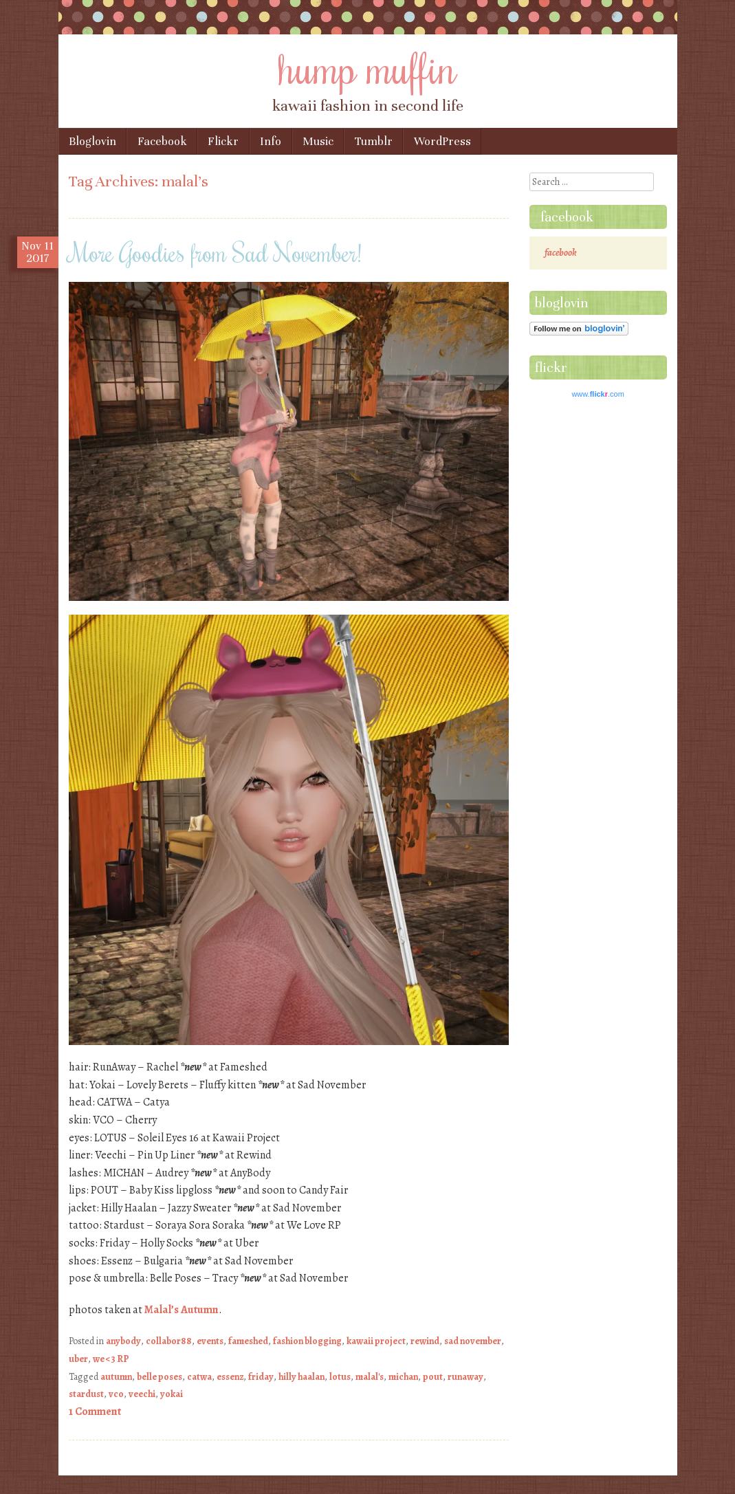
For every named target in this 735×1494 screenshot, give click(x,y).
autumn (116, 1376)
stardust (86, 1393)
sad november (472, 1341)
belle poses (159, 1376)
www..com (597, 394)
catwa (199, 1376)
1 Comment (95, 1411)
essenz (230, 1376)
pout (433, 1376)
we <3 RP (111, 1358)
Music (318, 141)
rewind (424, 1341)
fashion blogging (307, 1341)
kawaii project (376, 1341)
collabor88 (169, 1341)
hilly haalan (301, 1376)
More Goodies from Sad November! (215, 252)
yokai (171, 1393)
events (210, 1341)
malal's (369, 1376)
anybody (123, 1341)
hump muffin (368, 67)
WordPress (442, 141)
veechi (142, 1393)
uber (78, 1358)
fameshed (248, 1341)
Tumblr (374, 141)
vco (116, 1393)
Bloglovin (92, 141)
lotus (340, 1376)
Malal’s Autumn (181, 1309)
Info (270, 141)
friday (261, 1376)
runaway (465, 1376)
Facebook (162, 141)
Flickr (223, 141)
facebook (566, 217)
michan (403, 1376)
